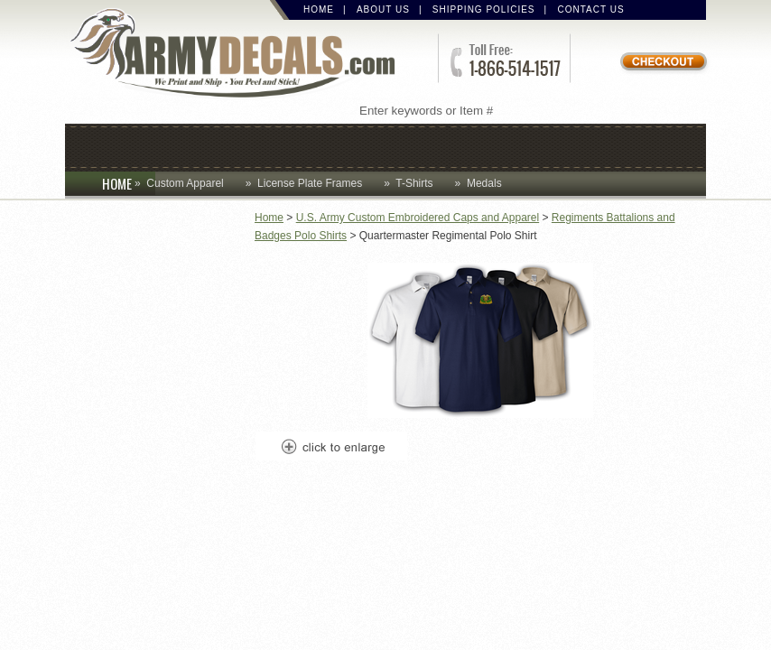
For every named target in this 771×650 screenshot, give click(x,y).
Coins (184, 146)
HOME (128, 183)
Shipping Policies (483, 9)
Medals (484, 183)
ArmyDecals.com (240, 54)
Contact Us (591, 9)
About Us (383, 9)
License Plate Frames (309, 183)
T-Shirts (413, 183)
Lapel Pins (537, 146)
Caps (112, 146)
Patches (644, 146)
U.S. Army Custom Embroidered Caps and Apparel (417, 217)
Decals (435, 146)
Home (318, 9)
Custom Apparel (306, 146)
